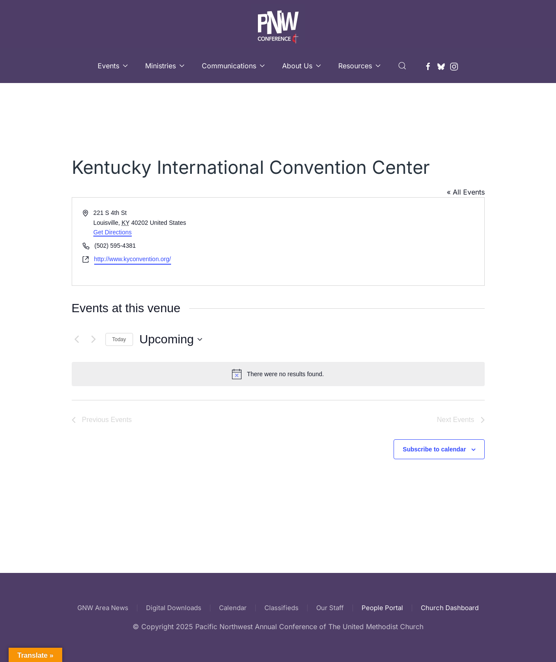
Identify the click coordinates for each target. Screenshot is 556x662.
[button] (402, 65)
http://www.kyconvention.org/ (132, 259)
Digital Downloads (173, 608)
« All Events (466, 192)
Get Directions (112, 232)
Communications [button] (233, 65)
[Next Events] (94, 339)
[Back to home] (278, 24)
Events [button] (113, 65)
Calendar (233, 608)
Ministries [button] (164, 65)
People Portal (382, 608)
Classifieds (281, 608)
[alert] (278, 374)
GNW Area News (102, 608)
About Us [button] (301, 65)
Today (119, 339)
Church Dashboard (450, 608)
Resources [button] (359, 65)
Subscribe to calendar (434, 449)
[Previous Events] (77, 339)
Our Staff (330, 608)
